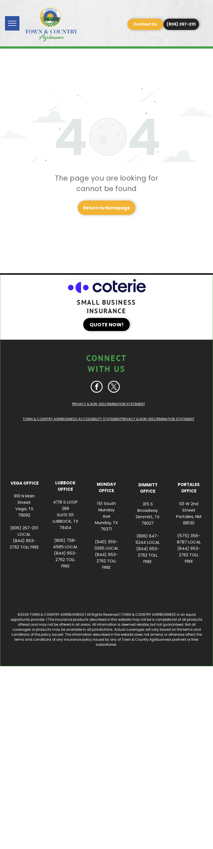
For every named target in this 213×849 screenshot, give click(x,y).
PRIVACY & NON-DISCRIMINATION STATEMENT (108, 404)
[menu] (12, 23)
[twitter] (114, 387)
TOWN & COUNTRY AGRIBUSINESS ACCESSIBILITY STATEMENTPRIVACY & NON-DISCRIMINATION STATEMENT (108, 419)
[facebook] (97, 387)
